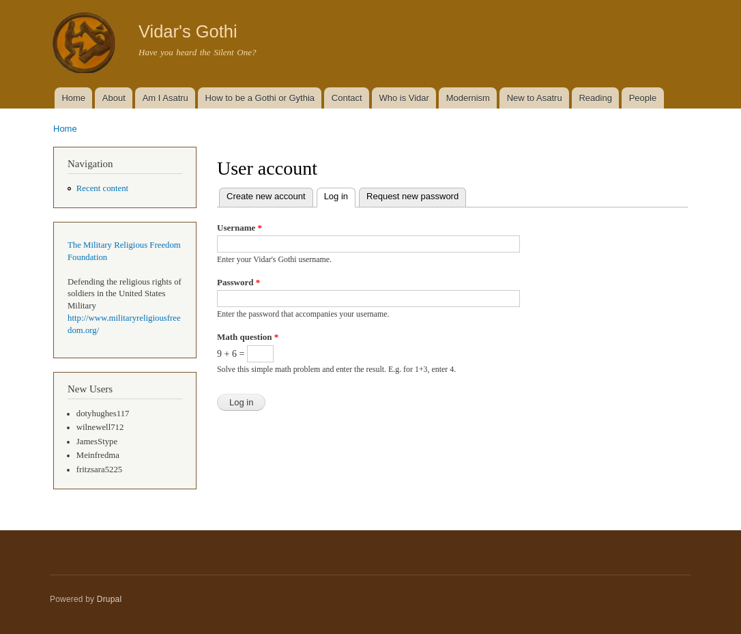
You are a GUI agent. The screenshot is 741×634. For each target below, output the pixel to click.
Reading (595, 98)
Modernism (468, 98)
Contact (347, 98)
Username (239, 227)
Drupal (109, 599)
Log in (339, 194)
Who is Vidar (403, 98)
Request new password (412, 196)
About (114, 98)
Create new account (266, 196)
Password (238, 282)
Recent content (102, 188)
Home (73, 98)
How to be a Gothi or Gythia (260, 98)
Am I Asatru (165, 98)
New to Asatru (534, 98)
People (642, 98)
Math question (247, 337)
